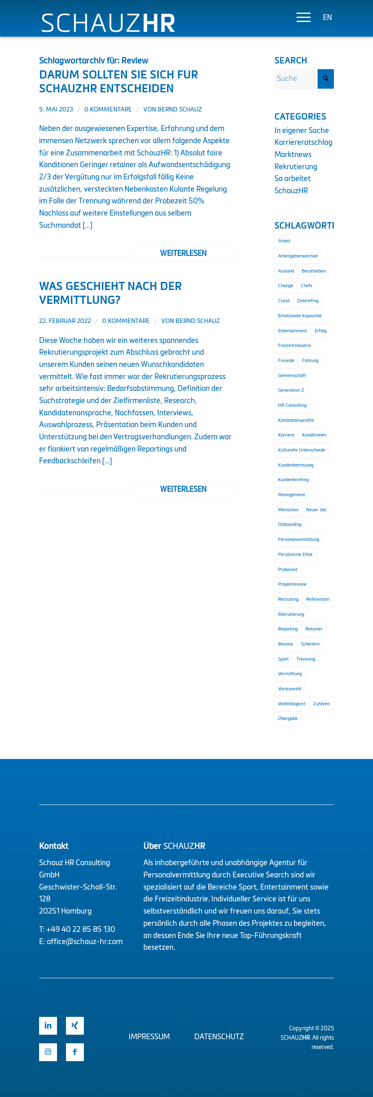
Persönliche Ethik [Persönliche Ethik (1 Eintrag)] (295, 554)
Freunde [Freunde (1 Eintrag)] (286, 360)
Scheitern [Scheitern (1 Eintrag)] (310, 644)
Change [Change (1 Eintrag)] (285, 286)
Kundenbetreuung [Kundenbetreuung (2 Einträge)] (296, 465)
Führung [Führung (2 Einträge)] (310, 360)
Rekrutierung (295, 167)
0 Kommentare (108, 110)
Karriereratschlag (303, 142)
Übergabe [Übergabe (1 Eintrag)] (288, 718)
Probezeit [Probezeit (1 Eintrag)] (288, 569)
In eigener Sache (301, 131)
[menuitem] (299, 18)
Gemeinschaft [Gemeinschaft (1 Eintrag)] (292, 375)
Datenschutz (219, 1037)
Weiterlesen (183, 253)
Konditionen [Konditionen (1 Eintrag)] (314, 435)
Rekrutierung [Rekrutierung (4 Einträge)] (291, 614)
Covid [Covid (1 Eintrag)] (284, 301)
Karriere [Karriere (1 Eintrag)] (286, 435)
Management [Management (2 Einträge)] (291, 495)
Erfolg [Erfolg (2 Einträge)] (321, 331)
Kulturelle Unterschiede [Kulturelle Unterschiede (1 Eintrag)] (301, 450)
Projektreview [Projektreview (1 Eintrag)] (292, 584)
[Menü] (299, 18)
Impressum (149, 1037)
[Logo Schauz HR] (108, 31)
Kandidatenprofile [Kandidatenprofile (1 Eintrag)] (296, 420)
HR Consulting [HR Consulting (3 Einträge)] (292, 405)
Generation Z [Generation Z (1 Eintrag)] (291, 390)
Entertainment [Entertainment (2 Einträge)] (292, 331)
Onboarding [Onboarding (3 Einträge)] (289, 524)
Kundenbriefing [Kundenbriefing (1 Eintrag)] (293, 480)
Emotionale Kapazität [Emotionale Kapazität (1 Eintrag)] (300, 316)
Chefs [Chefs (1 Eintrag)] (306, 286)
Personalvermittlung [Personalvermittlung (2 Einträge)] (298, 539)
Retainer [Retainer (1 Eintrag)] (314, 629)
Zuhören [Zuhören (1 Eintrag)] (321, 704)
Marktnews (293, 155)
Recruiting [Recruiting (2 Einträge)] (288, 599)
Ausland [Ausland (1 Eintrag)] (286, 271)
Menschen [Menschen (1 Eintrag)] (288, 510)
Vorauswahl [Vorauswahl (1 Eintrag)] (289, 689)
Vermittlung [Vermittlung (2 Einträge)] (290, 674)
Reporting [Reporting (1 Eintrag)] (288, 629)
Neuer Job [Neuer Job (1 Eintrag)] (316, 510)
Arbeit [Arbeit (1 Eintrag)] (284, 241)
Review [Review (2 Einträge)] (285, 644)
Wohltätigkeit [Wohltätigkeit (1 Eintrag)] (291, 704)
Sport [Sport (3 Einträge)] (283, 659)
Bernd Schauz (180, 110)
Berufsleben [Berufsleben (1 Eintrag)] (314, 271)
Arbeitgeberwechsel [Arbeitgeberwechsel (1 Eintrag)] (298, 256)
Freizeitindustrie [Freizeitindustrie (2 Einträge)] (294, 345)
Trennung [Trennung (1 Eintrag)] (305, 659)
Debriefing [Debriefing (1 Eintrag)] (307, 301)
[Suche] (304, 79)
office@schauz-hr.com (85, 942)
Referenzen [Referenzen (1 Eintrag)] (317, 599)
